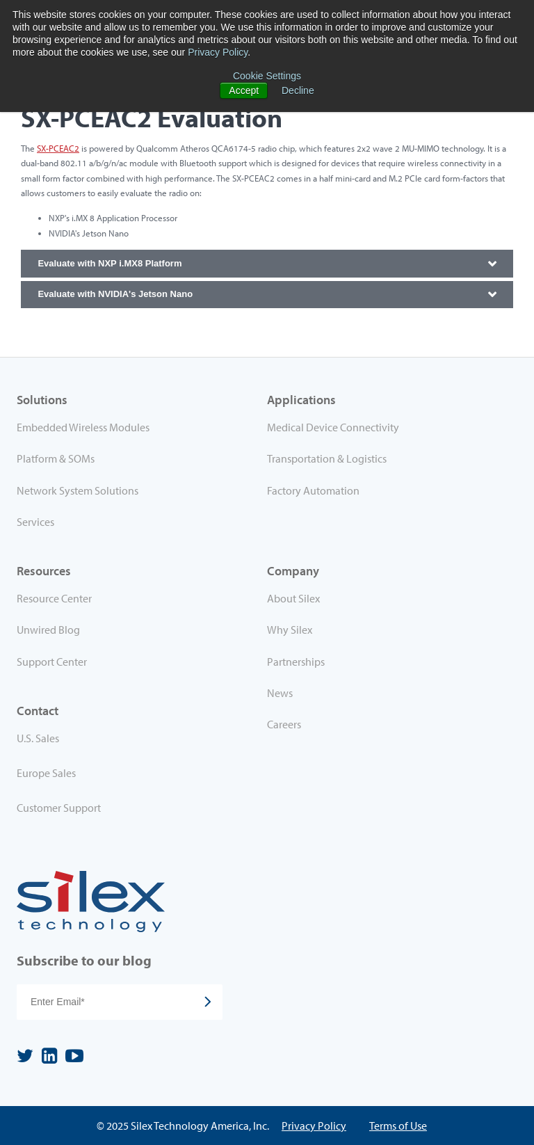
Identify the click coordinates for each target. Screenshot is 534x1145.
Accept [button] (244, 90)
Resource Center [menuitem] (54, 598)
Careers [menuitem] (284, 724)
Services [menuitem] (35, 522)
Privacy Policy (218, 52)
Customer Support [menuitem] (59, 808)
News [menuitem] (280, 693)
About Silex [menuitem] (293, 598)
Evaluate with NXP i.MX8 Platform (109, 263)
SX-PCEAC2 (58, 148)
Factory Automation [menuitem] (313, 490)
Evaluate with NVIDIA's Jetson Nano (115, 294)
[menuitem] (142, 740)
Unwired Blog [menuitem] (48, 629)
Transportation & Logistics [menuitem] (327, 458)
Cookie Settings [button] (267, 75)
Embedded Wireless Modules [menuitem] (83, 427)
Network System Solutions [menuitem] (77, 490)
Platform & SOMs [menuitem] (56, 458)
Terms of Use (398, 1125)
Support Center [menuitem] (52, 661)
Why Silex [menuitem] (289, 629)
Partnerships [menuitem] (296, 661)
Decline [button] (298, 90)
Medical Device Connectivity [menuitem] (333, 427)
